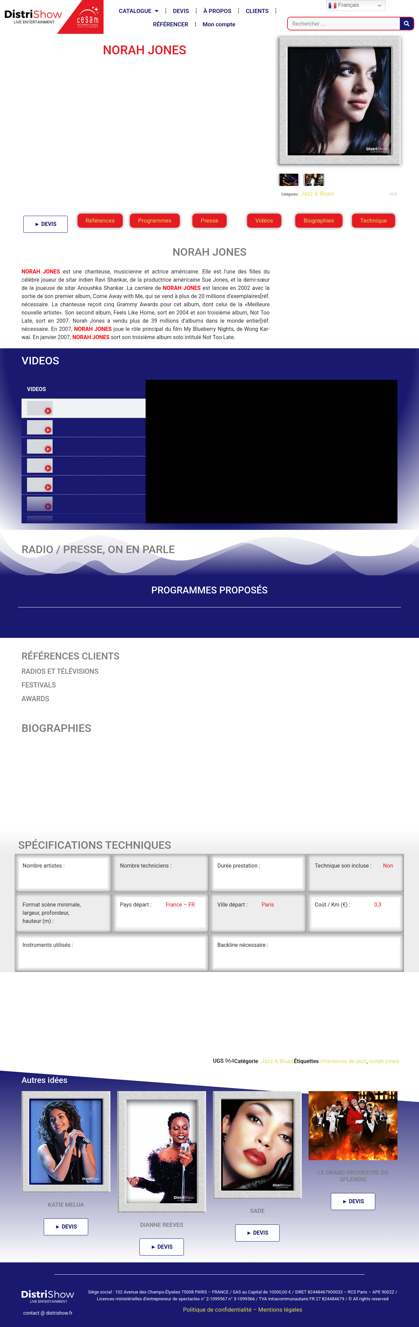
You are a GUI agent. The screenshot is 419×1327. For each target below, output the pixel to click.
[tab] (84, 408)
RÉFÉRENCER (170, 24)
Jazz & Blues (316, 193)
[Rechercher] (407, 23)
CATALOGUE (139, 10)
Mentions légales (280, 1309)
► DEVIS (45, 224)
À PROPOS (217, 11)
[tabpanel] (271, 451)
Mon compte (219, 24)
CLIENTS (257, 11)
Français (343, 5)
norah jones (384, 1061)
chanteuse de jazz (343, 1061)
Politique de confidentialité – (220, 1309)
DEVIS (181, 11)
